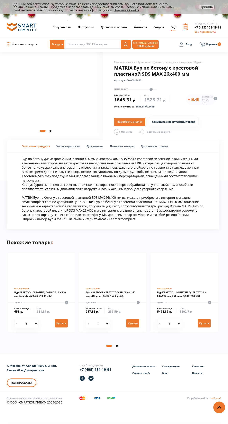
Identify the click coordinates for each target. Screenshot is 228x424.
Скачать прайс (141, 373)
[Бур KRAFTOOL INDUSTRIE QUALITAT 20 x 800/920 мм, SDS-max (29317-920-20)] (184, 292)
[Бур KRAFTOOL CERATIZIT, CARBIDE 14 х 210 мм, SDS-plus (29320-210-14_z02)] (41, 292)
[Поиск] (126, 44)
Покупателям (62, 27)
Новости (197, 373)
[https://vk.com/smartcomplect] (91, 378)
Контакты (140, 27)
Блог (165, 373)
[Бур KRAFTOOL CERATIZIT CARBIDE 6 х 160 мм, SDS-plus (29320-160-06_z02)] (112, 292)
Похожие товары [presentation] (122, 146)
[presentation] (68, 146)
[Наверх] (219, 407)
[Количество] (26, 323)
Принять (206, 7)
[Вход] (185, 45)
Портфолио (86, 27)
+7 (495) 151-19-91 (208, 27)
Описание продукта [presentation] (36, 146)
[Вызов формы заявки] (185, 28)
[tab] (36, 146)
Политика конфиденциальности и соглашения (34, 398)
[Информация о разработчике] (204, 398)
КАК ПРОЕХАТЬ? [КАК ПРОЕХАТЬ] (21, 383)
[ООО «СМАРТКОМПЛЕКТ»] (21, 29)
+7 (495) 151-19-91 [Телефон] (95, 369)
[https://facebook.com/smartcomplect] (82, 378)
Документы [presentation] (95, 146)
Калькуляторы (171, 366)
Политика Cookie (126, 10)
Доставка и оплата (114, 27)
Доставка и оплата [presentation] (154, 146)
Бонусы (158, 27)
